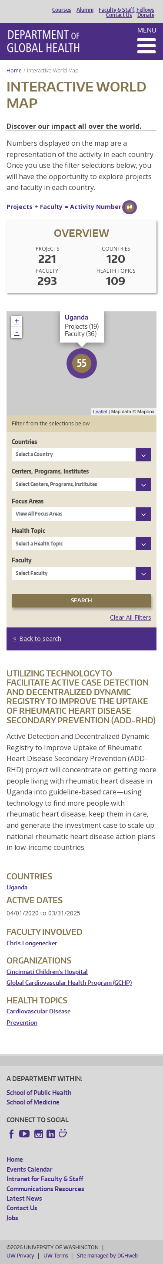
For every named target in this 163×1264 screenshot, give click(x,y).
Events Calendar (30, 1169)
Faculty (22, 560)
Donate (145, 15)
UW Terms (55, 1255)
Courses (61, 10)
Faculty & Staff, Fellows (126, 10)
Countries (24, 441)
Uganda (17, 887)
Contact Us (119, 15)
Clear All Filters (130, 617)
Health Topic (28, 530)
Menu (146, 30)
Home (14, 70)
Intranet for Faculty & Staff (45, 1178)
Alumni (85, 10)
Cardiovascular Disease (38, 1011)
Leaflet (100, 411)
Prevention (22, 1022)
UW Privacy (20, 1255)
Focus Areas (27, 501)
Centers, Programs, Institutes (50, 471)
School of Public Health (39, 1092)
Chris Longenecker (32, 943)
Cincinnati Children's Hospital (47, 972)
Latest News (24, 1198)
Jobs (12, 1218)
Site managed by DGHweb (107, 1255)
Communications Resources (45, 1188)
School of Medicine (33, 1102)
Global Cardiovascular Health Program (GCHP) (69, 983)
